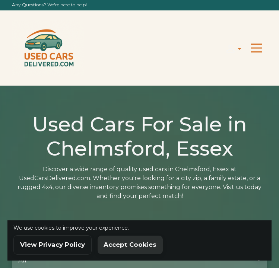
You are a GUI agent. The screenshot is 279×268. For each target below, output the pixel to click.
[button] (231, 48)
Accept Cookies (130, 244)
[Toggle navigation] (256, 48)
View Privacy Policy (52, 244)
